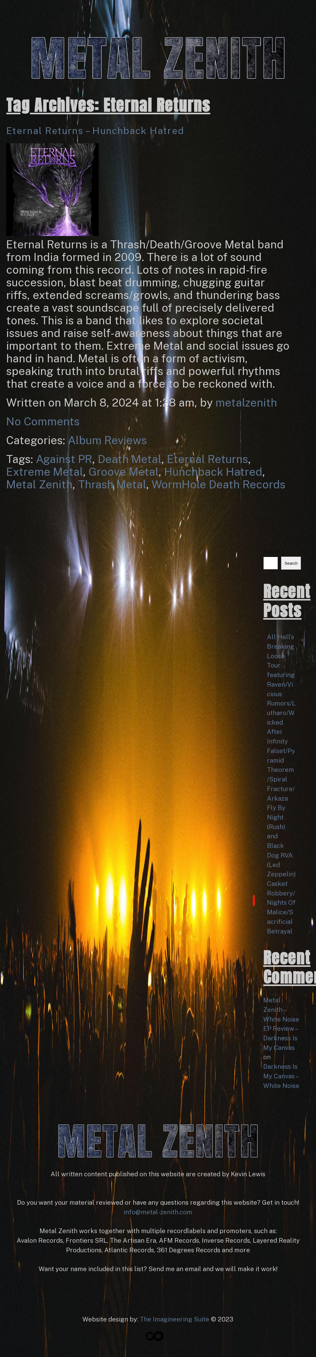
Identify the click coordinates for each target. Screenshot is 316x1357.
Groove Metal (124, 471)
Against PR (64, 459)
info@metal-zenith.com (158, 1212)
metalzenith (246, 402)
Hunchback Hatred (213, 471)
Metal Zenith (39, 484)
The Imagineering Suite (174, 1319)
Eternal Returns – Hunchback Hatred (95, 130)
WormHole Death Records (218, 484)
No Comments (43, 421)
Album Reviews (107, 440)
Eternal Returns (207, 459)
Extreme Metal (44, 471)
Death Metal (129, 459)
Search (271, 551)
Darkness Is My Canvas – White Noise (281, 1076)
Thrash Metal (112, 484)
